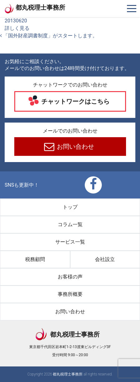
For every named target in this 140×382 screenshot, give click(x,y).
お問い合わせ (74, 146)
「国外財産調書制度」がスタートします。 (48, 36)
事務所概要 (70, 294)
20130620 (16, 21)
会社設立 (105, 259)
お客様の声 (70, 277)
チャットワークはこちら (75, 101)
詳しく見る (17, 28)
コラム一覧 (70, 224)
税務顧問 (35, 259)
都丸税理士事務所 (40, 7)
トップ (70, 207)
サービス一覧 (70, 242)
